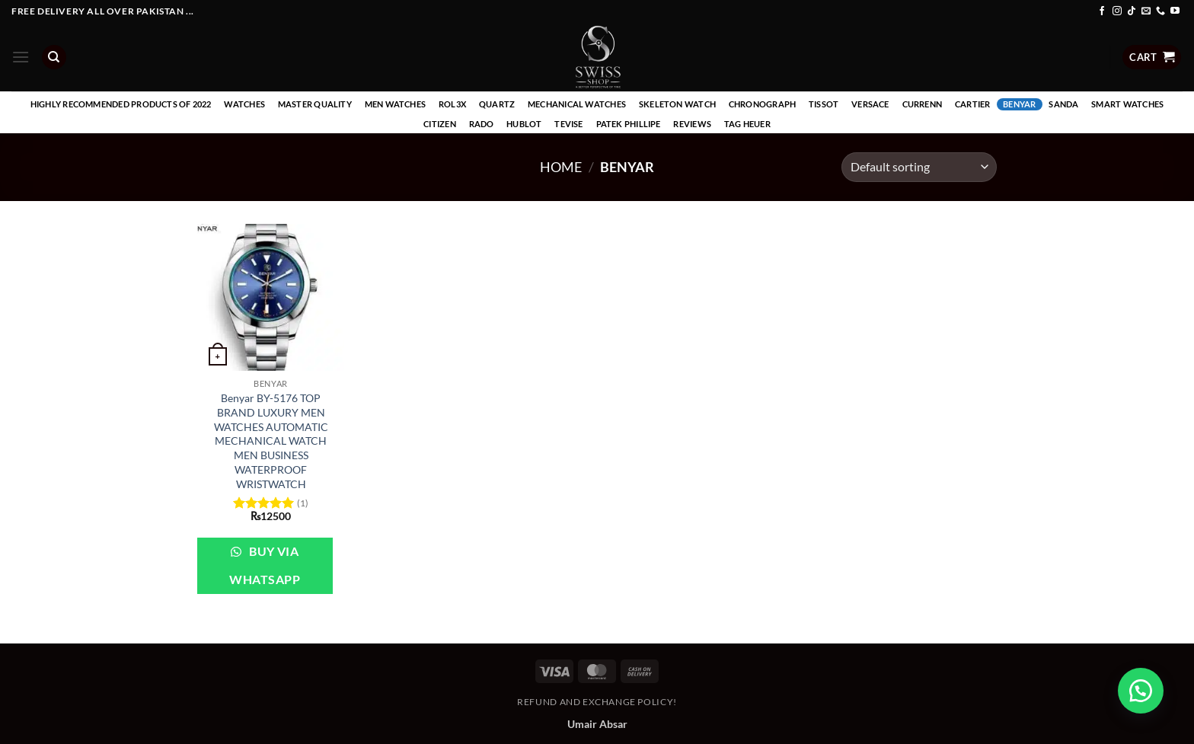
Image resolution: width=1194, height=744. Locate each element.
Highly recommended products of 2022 (121, 104)
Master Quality (315, 104)
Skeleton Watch (677, 104)
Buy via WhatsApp (264, 565)
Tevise (568, 124)
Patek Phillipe (628, 124)
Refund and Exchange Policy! (597, 701)
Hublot (523, 124)
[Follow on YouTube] (1175, 11)
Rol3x (452, 104)
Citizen (439, 124)
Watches (244, 104)
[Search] (54, 57)
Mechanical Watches (577, 104)
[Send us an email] (1146, 11)
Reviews (692, 124)
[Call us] (1160, 11)
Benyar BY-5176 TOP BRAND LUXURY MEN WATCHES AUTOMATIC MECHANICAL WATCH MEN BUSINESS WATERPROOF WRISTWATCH (271, 440)
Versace (870, 104)
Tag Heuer (747, 124)
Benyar (1019, 104)
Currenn (922, 104)
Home (561, 166)
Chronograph (762, 104)
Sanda (1063, 104)
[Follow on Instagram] (1117, 11)
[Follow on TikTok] (1131, 11)
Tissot (823, 104)
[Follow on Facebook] (1101, 11)
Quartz (497, 104)
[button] (20, 56)
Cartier (973, 104)
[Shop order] (919, 167)
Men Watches (395, 104)
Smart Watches (1127, 104)
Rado (481, 124)
